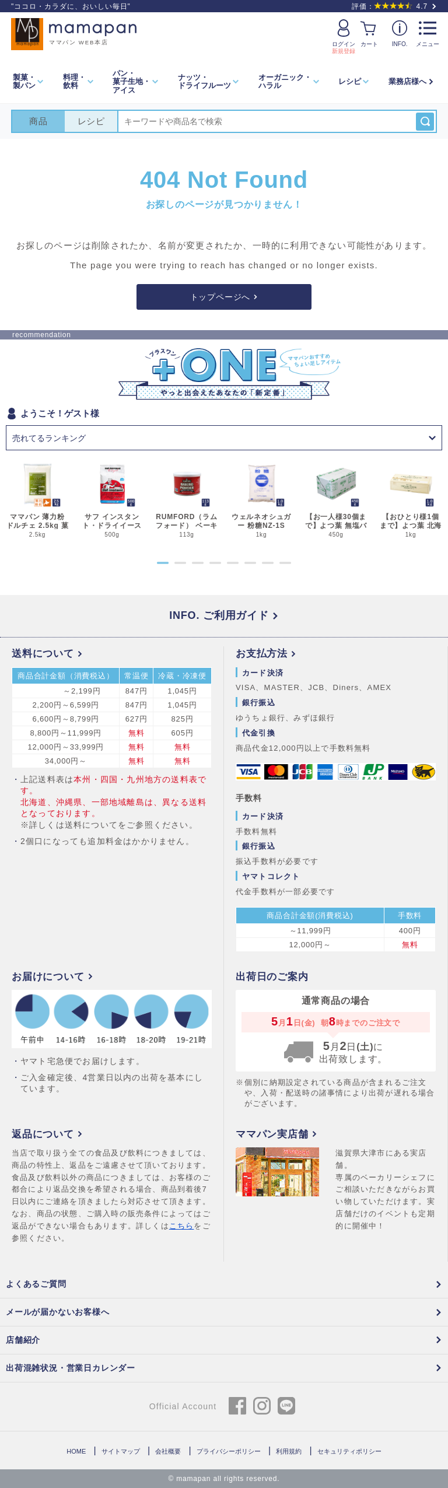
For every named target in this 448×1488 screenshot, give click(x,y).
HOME (76, 1451)
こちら (181, 1225)
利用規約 (289, 1451)
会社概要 (168, 1451)
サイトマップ (121, 1451)
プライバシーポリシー (229, 1451)
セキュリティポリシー (349, 1451)
